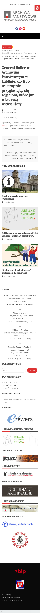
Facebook (16, 28)
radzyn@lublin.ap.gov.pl (23, 358)
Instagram (20, 28)
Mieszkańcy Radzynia (10, 388)
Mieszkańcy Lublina (9, 382)
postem (4, 125)
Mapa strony (6, 594)
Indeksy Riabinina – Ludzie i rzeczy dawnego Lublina (19, 400)
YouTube (24, 28)
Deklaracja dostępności (11, 597)
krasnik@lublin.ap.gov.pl (23, 338)
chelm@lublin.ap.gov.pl (23, 321)
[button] (37, 8)
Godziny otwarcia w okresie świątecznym (14, 197)
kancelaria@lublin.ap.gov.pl (22, 304)
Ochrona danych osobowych (13, 600)
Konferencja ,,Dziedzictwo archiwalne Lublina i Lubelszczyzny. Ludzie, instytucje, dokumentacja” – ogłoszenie (20, 155)
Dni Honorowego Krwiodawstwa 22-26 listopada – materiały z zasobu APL (20, 234)
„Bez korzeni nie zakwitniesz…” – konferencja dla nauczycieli (17, 271)
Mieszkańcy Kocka (9, 385)
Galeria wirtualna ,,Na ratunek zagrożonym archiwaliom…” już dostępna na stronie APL (19, 142)
